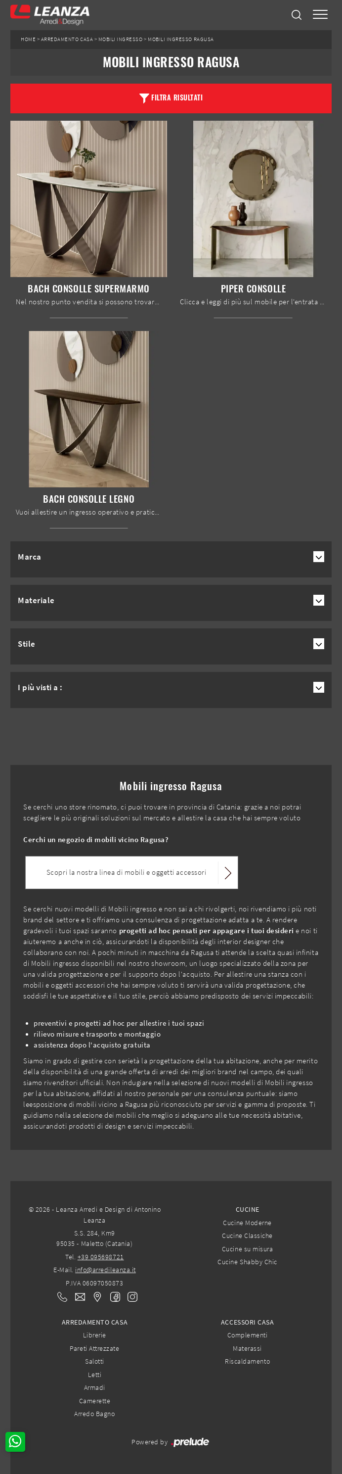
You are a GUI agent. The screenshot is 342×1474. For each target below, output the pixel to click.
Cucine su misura (247, 1248)
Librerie (94, 1335)
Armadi (94, 1387)
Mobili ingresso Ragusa (181, 39)
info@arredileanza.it (105, 1269)
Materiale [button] (36, 600)
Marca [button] (30, 556)
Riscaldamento (247, 1361)
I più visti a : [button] (40, 687)
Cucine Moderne (247, 1222)
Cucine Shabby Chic (247, 1261)
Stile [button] (27, 643)
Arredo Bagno (94, 1413)
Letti (95, 1374)
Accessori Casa (247, 1322)
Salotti (94, 1361)
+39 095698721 (101, 1256)
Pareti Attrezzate (94, 1348)
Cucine (247, 1209)
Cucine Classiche (247, 1235)
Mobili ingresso (120, 39)
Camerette (95, 1400)
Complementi (247, 1335)
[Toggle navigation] (320, 15)
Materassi (247, 1348)
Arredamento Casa (67, 39)
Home (28, 39)
